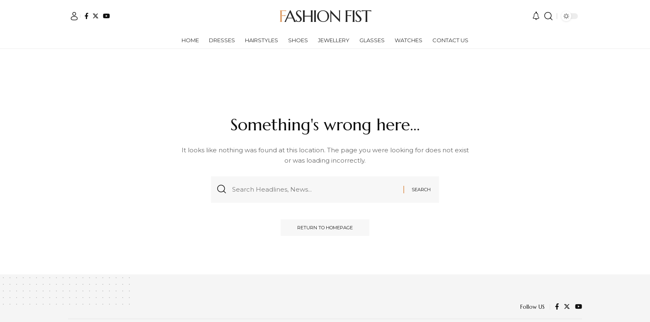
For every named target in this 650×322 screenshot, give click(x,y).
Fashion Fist (325, 16)
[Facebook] (86, 16)
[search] (548, 16)
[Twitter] (95, 16)
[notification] (536, 16)
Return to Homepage (325, 228)
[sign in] (74, 16)
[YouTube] (106, 16)
